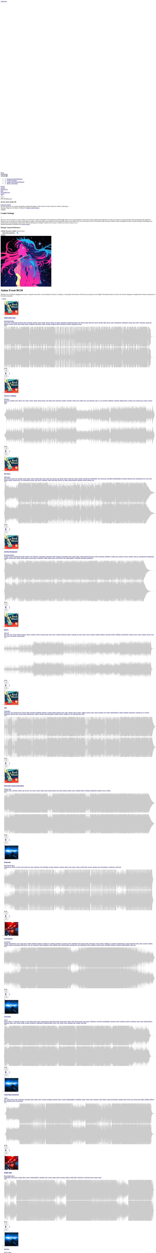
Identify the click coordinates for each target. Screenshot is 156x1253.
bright (43, 322)
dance (59, 1099)
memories (36, 945)
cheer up (48, 322)
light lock (35, 556)
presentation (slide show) (20, 945)
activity (147, 712)
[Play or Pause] (4, 378)
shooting (101, 712)
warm (50, 945)
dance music (56, 1021)
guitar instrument (49, 714)
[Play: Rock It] (11, 620)
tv (12, 1021)
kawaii (129, 1099)
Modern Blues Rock (10, 318)
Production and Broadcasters (13, 179)
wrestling (116, 400)
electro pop (137, 1099)
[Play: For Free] (11, 1239)
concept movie (45, 1021)
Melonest (6, 399)
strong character (72, 480)
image (23, 324)
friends (6, 480)
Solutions (4, 176)
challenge (110, 400)
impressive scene (134, 943)
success (126, 556)
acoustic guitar (33, 558)
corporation (49, 556)
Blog (2, 191)
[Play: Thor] (11, 698)
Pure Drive (7, 473)
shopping (70, 1023)
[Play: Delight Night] (11, 1163)
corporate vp (74, 634)
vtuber (83, 1099)
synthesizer (32, 324)
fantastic (99, 790)
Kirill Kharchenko (9, 321)
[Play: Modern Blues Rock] (11, 308)
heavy (137, 322)
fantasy (66, 867)
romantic (58, 556)
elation (121, 712)
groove (117, 1021)
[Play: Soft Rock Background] (11, 542)
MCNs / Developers (11, 183)
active (150, 478)
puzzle (65, 478)
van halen (69, 400)
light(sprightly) (117, 478)
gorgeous (39, 943)
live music (13, 636)
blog (53, 480)
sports (96, 322)
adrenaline (125, 322)
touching (68, 324)
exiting (84, 480)
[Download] (6, 376)
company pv (46, 943)
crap (84, 1021)
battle (57, 324)
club (73, 1021)
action (39, 322)
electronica (38, 324)
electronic (142, 322)
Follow (3, 299)
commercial (14, 322)
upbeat (69, 634)
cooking (6, 558)
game (26, 324)
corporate (33, 634)
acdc (96, 400)
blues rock (77, 322)
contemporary (118, 322)
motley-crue (75, 400)
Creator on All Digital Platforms (14, 182)
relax (53, 558)
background (70, 322)
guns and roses (77, 714)
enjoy (70, 556)
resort (65, 1023)
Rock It (6, 629)
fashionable (94, 478)
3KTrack (6, 633)
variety (31, 400)
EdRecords (7, 477)
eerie (99, 478)
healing (150, 943)
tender (81, 556)
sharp (141, 1021)
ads (144, 478)
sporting (80, 480)
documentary (150, 556)
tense (80, 324)
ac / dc (100, 400)
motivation (64, 322)
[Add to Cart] (5, 373)
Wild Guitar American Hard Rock (14, 785)
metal (43, 324)
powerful (20, 322)
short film (83, 1023)
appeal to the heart (89, 556)
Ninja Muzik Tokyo (9, 865)
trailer (49, 480)
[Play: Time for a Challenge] (11, 386)
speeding (53, 324)
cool (147, 478)
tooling (101, 943)
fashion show (30, 714)
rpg (58, 478)
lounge (96, 1177)
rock (5, 322)
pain (70, 867)
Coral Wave (7, 1016)
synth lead (118, 867)
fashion (37, 714)
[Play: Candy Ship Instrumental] (11, 1085)
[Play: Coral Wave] (11, 1007)
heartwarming (65, 945)
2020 (83, 714)
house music (23, 943)
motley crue (83, 400)
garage (10, 480)
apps (23, 1021)
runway (28, 1177)
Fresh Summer (8, 938)
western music (21, 636)
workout (92, 634)
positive (35, 322)
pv (25, 1021)
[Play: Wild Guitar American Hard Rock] (11, 776)
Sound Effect (4, 174)
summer (89, 480)
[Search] (2, 195)
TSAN (6, 1020)
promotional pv (121, 943)
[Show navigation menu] (2, 197)
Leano (5, 1098)
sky (32, 945)
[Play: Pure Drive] (11, 464)
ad (55, 322)
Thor (5, 707)
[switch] (17, 233)
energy (58, 322)
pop (134, 400)
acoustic (130, 400)
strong (130, 322)
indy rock (6, 634)
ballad (45, 558)
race (24, 400)
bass (152, 634)
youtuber (65, 714)
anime (61, 478)
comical (64, 1099)
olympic (41, 714)
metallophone (106, 1021)
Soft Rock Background (10, 551)
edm (32, 867)
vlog (36, 480)
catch (112, 322)
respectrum (7, 711)
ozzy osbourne (91, 400)
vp (143, 712)
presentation (26, 480)
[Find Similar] (6, 370)
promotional (139, 478)
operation (29, 322)
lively (8, 322)
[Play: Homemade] (11, 852)
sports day (148, 322)
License (3, 188)
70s (22, 480)
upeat (66, 480)
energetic (23, 634)
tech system (24, 867)
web (28, 1021)
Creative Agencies (10, 180)
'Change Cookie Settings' (32, 208)
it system (18, 867)
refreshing (63, 324)
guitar (25, 322)
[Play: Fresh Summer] (11, 929)
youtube (131, 634)
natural (11, 945)
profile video (17, 324)
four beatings (114, 1099)
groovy (135, 634)
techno (69, 1021)
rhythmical (33, 1023)
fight (104, 322)
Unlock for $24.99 (6, 205)
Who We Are (4, 189)
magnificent (75, 324)
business (27, 556)
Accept (3, 209)
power (108, 322)
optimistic (107, 556)
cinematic (44, 480)
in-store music (22, 714)
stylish (61, 1023)
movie (39, 480)
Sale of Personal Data (8, 233)
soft (31, 556)
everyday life (86, 478)
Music (2, 173)
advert (20, 400)
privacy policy (26, 224)
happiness (46, 945)
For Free (6, 1249)
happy (77, 556)
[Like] (9, 373)
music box (71, 478)
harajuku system (11, 1101)
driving (60, 480)
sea (110, 943)
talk (74, 1023)
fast (5, 636)
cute (64, 558)
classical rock (16, 480)
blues (52, 322)
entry (16, 400)
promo (32, 480)
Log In (2, 194)
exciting (48, 324)
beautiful (34, 943)
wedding (106, 943)
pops (32, 1099)
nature (87, 943)
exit (16, 478)
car (63, 480)
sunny (138, 1021)
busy (91, 1099)
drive (134, 322)
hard (56, 480)
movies (11, 324)
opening (6, 324)
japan (108, 1099)
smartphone (7, 714)
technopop (36, 867)
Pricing (3, 186)
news (44, 478)
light (54, 556)
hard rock (91, 322)
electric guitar (84, 322)
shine (88, 945)
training (97, 634)
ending (67, 1177)
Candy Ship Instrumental (11, 1094)
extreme (100, 322)
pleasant (58, 712)
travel (97, 943)
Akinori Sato (7, 789)
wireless (113, 556)
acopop (145, 400)
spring (49, 558)
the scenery (82, 943)
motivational (124, 634)
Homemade (7, 862)
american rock (131, 478)
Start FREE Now (5, 192)
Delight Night (8, 1172)
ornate (18, 1023)
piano (84, 634)
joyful (96, 556)
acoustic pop (139, 400)
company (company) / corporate (58, 943)
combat (64, 400)
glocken (113, 1021)
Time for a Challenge (10, 395)
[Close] (1, 217)
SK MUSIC (7, 942)
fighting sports (123, 400)
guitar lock (7, 712)
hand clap (63, 634)
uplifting (118, 634)
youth (127, 943)
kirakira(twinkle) (48, 1023)
